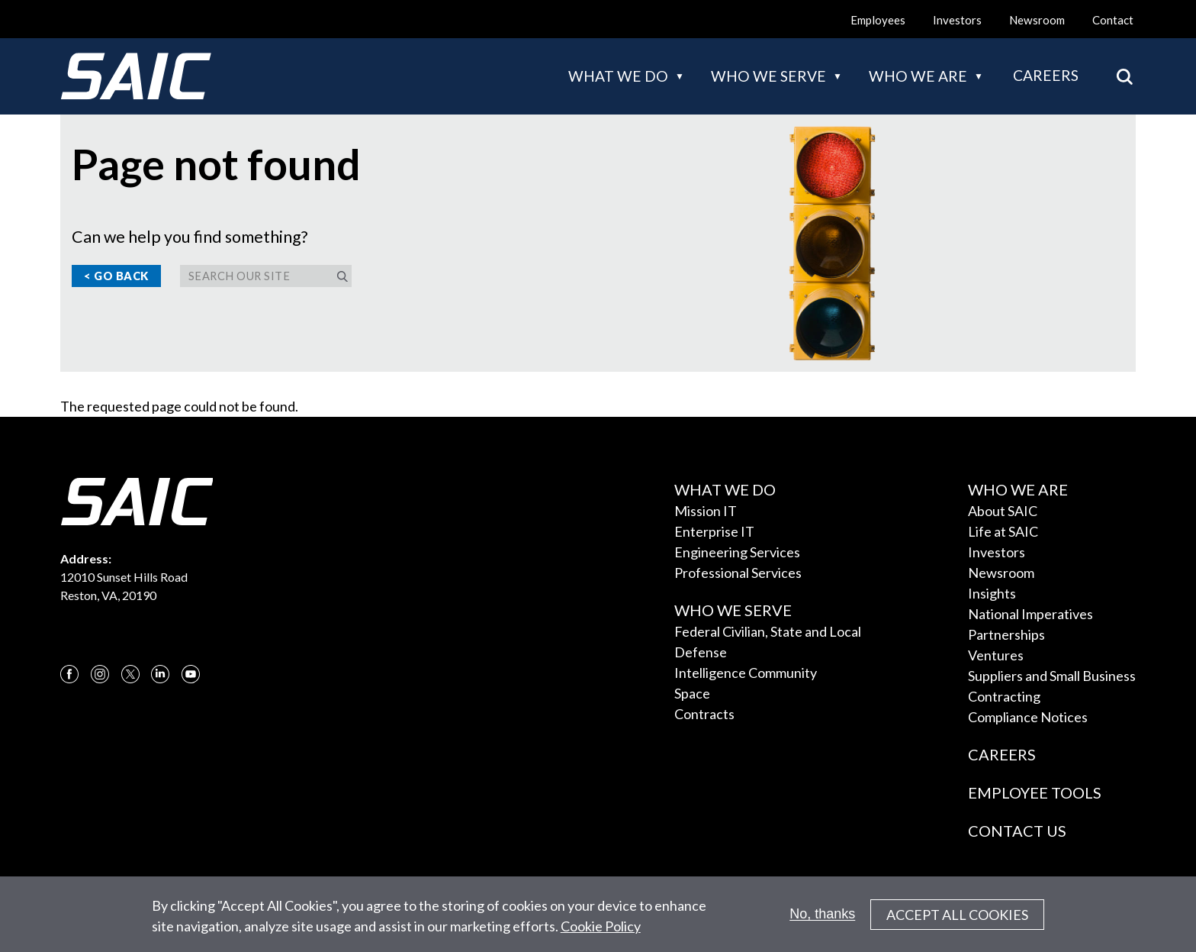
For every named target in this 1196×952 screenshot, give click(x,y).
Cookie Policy (601, 927)
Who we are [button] (918, 76)
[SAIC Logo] (135, 76)
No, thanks (822, 915)
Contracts (704, 713)
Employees (877, 20)
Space (692, 693)
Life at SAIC (1003, 531)
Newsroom (1037, 20)
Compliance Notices (1028, 716)
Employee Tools (1034, 792)
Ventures (996, 655)
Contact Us (1017, 830)
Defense (700, 652)
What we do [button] (618, 76)
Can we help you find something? (189, 237)
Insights (992, 593)
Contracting (1004, 696)
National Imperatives (1030, 613)
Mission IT (705, 510)
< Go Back (116, 275)
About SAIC (1002, 510)
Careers (1046, 75)
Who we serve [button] (768, 76)
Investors (957, 20)
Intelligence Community (745, 672)
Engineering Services (737, 552)
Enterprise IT (714, 531)
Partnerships (1006, 634)
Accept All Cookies (957, 916)
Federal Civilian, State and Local (767, 631)
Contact (1112, 20)
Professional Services (738, 572)
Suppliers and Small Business (1052, 675)
